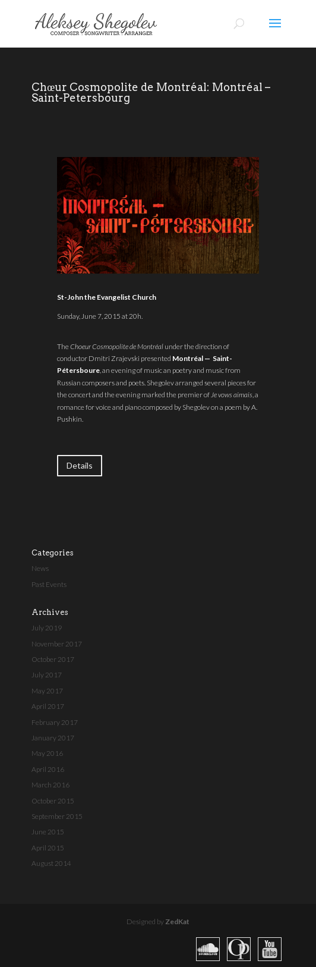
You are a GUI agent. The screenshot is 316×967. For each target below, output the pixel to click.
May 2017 (47, 690)
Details (80, 465)
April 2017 (47, 706)
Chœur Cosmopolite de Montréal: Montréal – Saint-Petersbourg (150, 92)
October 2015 (52, 800)
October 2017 (52, 659)
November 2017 (56, 643)
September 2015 (57, 816)
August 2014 (51, 863)
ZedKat (177, 921)
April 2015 (47, 847)
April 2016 (47, 769)
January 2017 (52, 737)
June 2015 (47, 831)
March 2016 (50, 784)
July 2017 (46, 674)
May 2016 (47, 753)
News (40, 568)
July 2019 (46, 627)
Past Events (49, 584)
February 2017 (54, 722)
